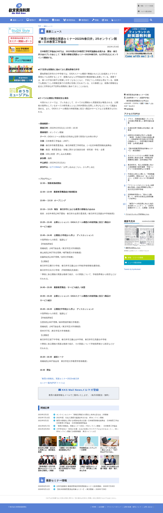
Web (146, 103)
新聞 (141, 103)
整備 (95, 20)
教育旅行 (84, 20)
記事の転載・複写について (132, 507)
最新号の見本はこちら (133, 248)
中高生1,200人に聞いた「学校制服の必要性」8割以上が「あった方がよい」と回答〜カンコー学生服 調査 (141, 177)
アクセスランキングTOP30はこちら (137, 214)
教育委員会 (69, 20)
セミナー (116, 20)
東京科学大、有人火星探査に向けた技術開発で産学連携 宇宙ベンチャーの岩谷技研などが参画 (140, 167)
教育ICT (31, 20)
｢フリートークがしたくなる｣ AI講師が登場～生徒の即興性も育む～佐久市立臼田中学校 (141, 187)
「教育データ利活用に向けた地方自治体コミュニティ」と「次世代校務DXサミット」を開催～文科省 (141, 206)
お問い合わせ (148, 507)
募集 (105, 20)
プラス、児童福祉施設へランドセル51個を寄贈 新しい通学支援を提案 (141, 121)
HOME (94, 507)
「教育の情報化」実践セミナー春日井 (59, 379)
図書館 (56, 20)
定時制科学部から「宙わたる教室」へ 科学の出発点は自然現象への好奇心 (140, 196)
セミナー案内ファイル (52, 383)
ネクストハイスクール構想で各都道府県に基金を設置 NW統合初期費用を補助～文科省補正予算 (140, 158)
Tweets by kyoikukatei (132, 269)
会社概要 (101, 507)
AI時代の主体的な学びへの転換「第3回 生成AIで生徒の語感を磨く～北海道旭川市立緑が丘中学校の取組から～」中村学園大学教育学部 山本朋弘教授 (141, 139)
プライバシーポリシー (114, 507)
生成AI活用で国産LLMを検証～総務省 (140, 129)
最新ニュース (16, 20)
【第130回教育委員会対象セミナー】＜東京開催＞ (140, 149)
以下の (55, 167)
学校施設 (44, 20)
